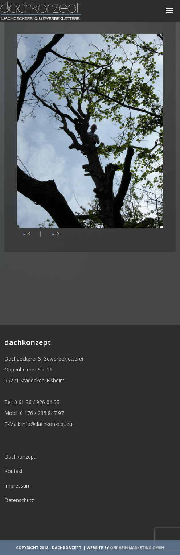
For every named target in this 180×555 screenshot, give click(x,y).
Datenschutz (19, 500)
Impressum (17, 485)
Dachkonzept (20, 456)
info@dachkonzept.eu (46, 423)
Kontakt (13, 471)
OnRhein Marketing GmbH (137, 547)
